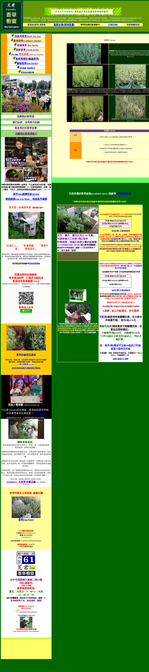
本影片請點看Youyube (26, 364)
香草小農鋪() (27, 54)
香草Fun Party (26, 519)
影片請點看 (40, 413)
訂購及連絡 (113, 25)
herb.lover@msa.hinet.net (26, 612)
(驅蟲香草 (33, 58)
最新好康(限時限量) (64, 24)
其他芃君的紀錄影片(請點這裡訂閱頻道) (26, 368)
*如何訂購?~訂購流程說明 (120, 231)
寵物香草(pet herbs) (27, 63)
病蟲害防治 (31, 68)
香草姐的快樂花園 (27, 72)
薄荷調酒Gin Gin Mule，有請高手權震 (26, 199)
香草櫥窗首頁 (123, 193)
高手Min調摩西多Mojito (26, 194)
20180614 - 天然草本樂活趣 (21, 482)
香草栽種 (23, 68)
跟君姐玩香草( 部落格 (36, 25)
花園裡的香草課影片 (26, 133)
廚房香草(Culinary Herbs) (27, 40)
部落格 (41, 405)
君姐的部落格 (34, 263)
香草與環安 (21, 58)
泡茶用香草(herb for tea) (27, 36)
